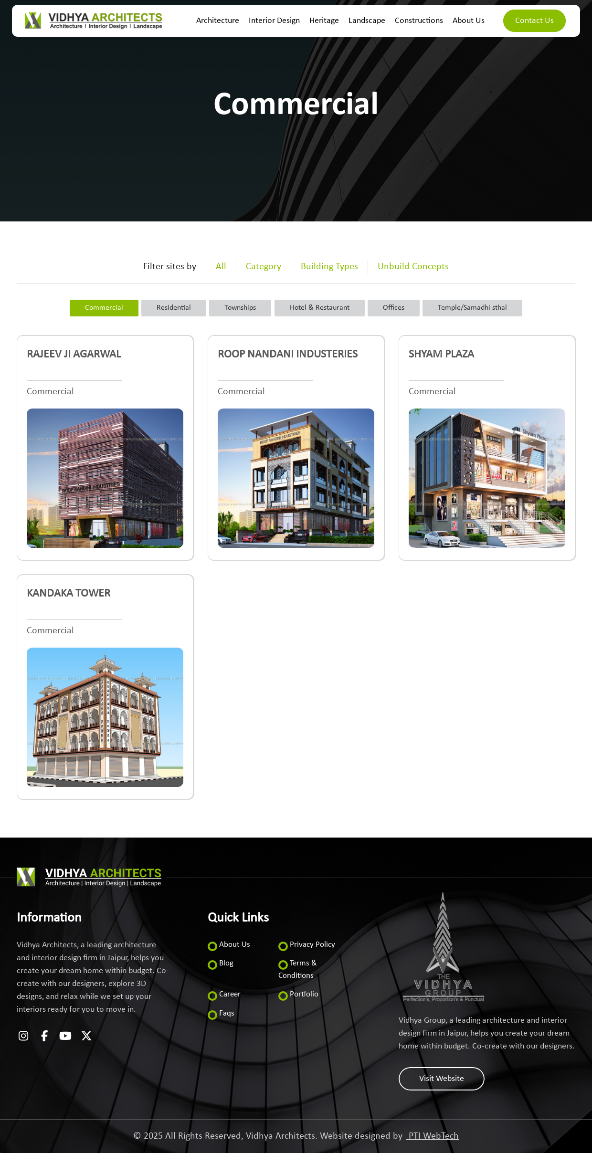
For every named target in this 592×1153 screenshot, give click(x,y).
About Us (469, 20)
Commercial (104, 308)
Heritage (324, 20)
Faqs (226, 1013)
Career (230, 994)
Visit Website (441, 1078)
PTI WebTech (432, 1136)
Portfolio (304, 994)
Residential (174, 308)
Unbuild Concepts (413, 267)
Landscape (367, 20)
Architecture (217, 20)
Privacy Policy (312, 945)
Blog (226, 963)
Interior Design (274, 20)
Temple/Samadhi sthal (472, 308)
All (221, 267)
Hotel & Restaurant (319, 308)
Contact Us (534, 20)
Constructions (419, 20)
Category (263, 267)
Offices (393, 308)
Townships (240, 308)
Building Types (329, 267)
